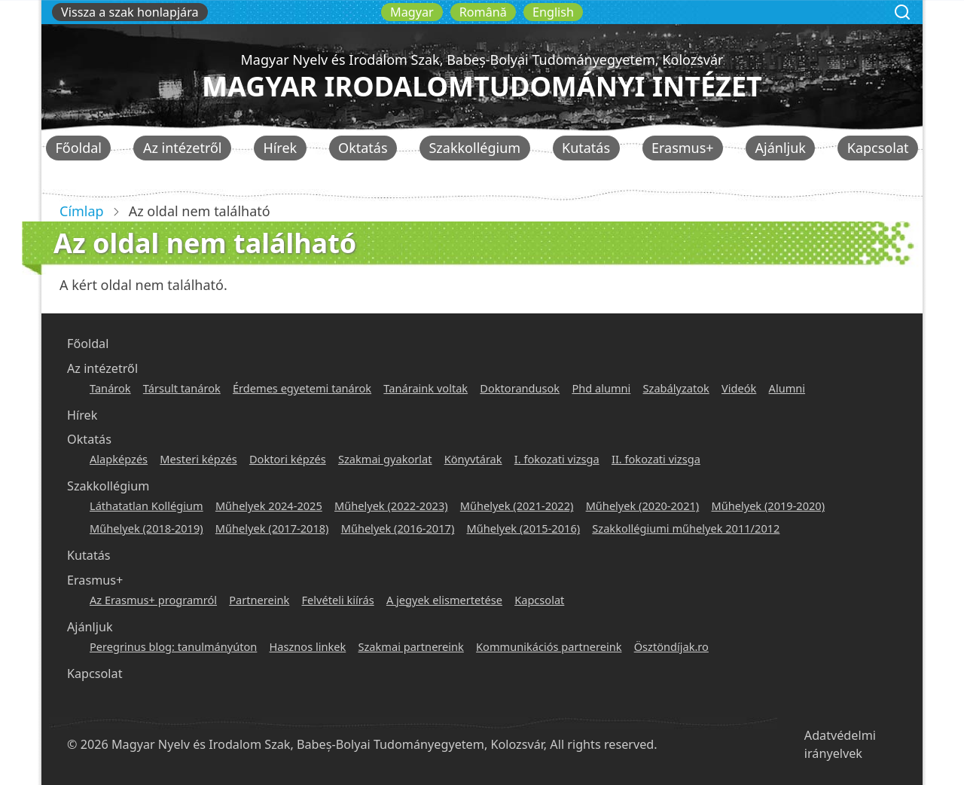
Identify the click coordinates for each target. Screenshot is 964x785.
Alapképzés (119, 458)
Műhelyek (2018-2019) (146, 528)
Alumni (787, 388)
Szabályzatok (676, 388)
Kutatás (586, 148)
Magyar (412, 12)
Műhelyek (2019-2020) (768, 505)
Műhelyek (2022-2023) (391, 505)
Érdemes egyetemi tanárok (302, 388)
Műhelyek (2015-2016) (523, 528)
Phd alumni (601, 388)
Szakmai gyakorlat (385, 458)
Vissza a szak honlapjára (130, 12)
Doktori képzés (287, 458)
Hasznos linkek (308, 646)
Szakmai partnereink (411, 646)
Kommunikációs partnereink (548, 646)
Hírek (280, 148)
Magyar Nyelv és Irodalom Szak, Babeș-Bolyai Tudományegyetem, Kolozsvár (481, 59)
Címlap (81, 211)
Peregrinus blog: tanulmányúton (173, 646)
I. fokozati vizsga (556, 458)
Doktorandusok (520, 388)
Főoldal (78, 148)
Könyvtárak (473, 458)
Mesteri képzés (198, 458)
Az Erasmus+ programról (153, 599)
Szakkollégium (474, 148)
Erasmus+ (682, 148)
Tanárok (110, 388)
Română (483, 12)
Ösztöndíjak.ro (671, 646)
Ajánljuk (780, 148)
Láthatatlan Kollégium (146, 505)
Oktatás (362, 148)
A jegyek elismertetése (444, 599)
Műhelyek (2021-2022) (517, 505)
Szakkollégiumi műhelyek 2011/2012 (685, 528)
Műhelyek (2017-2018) (272, 528)
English (553, 12)
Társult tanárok (182, 388)
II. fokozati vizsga (656, 458)
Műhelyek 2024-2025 (268, 505)
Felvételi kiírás (338, 599)
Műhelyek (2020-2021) (643, 505)
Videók (738, 388)
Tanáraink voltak (425, 388)
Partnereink (259, 599)
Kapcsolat (878, 148)
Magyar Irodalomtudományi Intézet (482, 86)
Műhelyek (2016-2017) (398, 528)
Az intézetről (182, 148)
